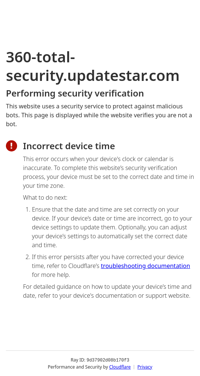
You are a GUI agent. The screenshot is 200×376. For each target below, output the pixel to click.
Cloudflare (120, 366)
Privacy (144, 366)
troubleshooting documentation (145, 266)
